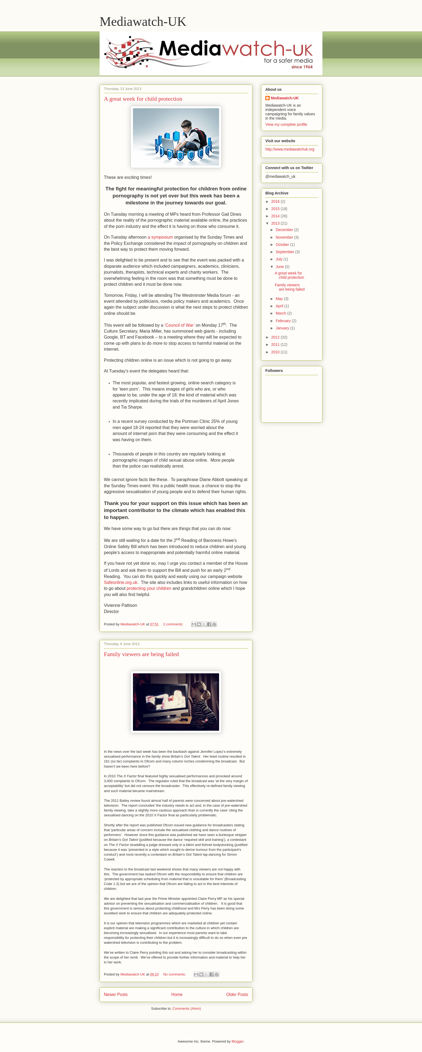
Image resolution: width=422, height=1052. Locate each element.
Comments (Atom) (187, 1008)
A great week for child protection (143, 98)
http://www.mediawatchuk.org (289, 149)
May (280, 299)
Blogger (237, 1041)
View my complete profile (286, 124)
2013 (276, 223)
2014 (276, 216)
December (285, 230)
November (285, 237)
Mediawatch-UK (143, 21)
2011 (276, 344)
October (283, 244)
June (280, 266)
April (280, 306)
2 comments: (173, 624)
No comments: (175, 974)
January (283, 328)
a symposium (160, 237)
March (281, 313)
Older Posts (237, 994)
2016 (276, 201)
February (284, 321)
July (279, 259)
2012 (276, 337)
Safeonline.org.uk (121, 582)
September (285, 252)
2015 (276, 209)
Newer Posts (116, 994)
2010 (276, 352)
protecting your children (149, 588)
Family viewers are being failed (141, 654)
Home (177, 994)
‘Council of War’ (179, 325)
